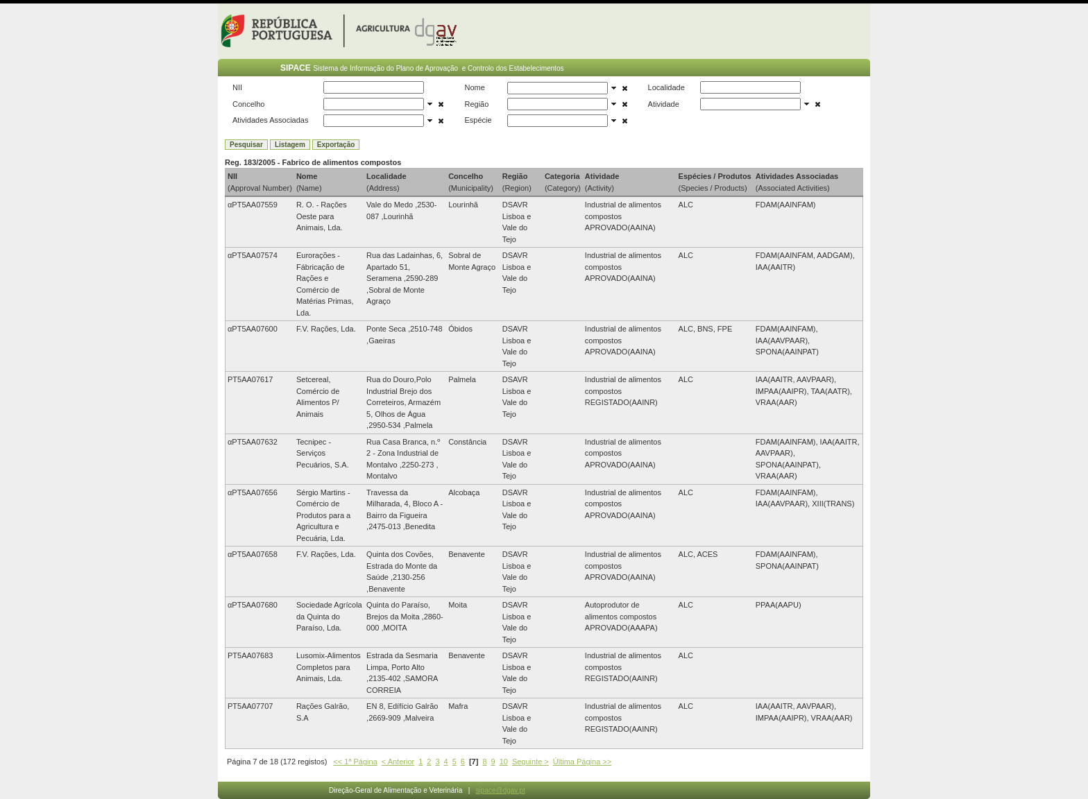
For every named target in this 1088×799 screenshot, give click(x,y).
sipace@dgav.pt (500, 790)
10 (504, 761)
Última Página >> (582, 761)
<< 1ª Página (355, 761)
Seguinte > (530, 761)
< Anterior (398, 761)
